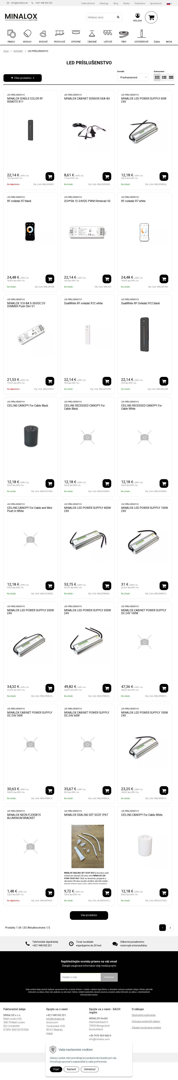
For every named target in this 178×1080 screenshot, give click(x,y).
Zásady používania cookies (146, 1027)
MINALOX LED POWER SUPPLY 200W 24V (30, 612)
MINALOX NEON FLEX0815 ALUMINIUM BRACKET (24, 816)
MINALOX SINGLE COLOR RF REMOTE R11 (25, 100)
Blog (116, 3)
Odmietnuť (89, 1069)
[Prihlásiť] (137, 17)
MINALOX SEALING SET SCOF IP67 (86, 815)
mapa (49, 1033)
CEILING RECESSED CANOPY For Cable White (141, 407)
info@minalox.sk (19, 3)
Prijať (56, 1069)
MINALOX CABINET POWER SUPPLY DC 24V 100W (143, 612)
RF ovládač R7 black (19, 201)
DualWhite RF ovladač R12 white (83, 303)
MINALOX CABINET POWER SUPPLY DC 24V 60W (86, 714)
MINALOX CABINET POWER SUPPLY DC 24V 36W (29, 714)
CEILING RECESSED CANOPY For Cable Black (84, 407)
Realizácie (140, 3)
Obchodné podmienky (144, 1015)
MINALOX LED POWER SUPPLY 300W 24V (87, 612)
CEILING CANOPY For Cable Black (27, 405)
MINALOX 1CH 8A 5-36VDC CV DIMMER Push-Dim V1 (26, 305)
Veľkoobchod (88, 3)
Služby (126, 3)
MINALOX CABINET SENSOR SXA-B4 (87, 98)
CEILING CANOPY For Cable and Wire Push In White (29, 509)
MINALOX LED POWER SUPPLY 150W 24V (144, 509)
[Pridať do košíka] (50, 176)
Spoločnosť (155, 3)
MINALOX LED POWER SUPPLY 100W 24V (144, 714)
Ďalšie (157, 42)
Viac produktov (89, 915)
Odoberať (109, 977)
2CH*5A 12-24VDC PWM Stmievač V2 (87, 201)
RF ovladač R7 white (133, 201)
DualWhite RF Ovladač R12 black (140, 303)
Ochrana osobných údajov (146, 1021)
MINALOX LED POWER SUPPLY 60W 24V (143, 100)
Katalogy (104, 3)
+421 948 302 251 (44, 3)
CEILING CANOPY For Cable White (142, 815)
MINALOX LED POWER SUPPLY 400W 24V (87, 509)
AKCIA (169, 42)
